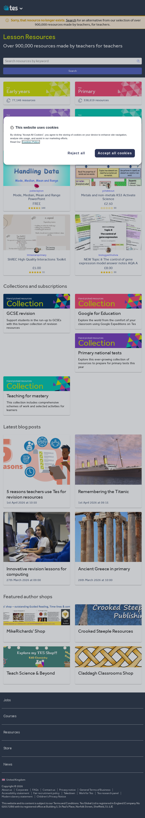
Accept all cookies (115, 153)
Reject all (76, 153)
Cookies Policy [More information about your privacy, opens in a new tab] (30, 142)
